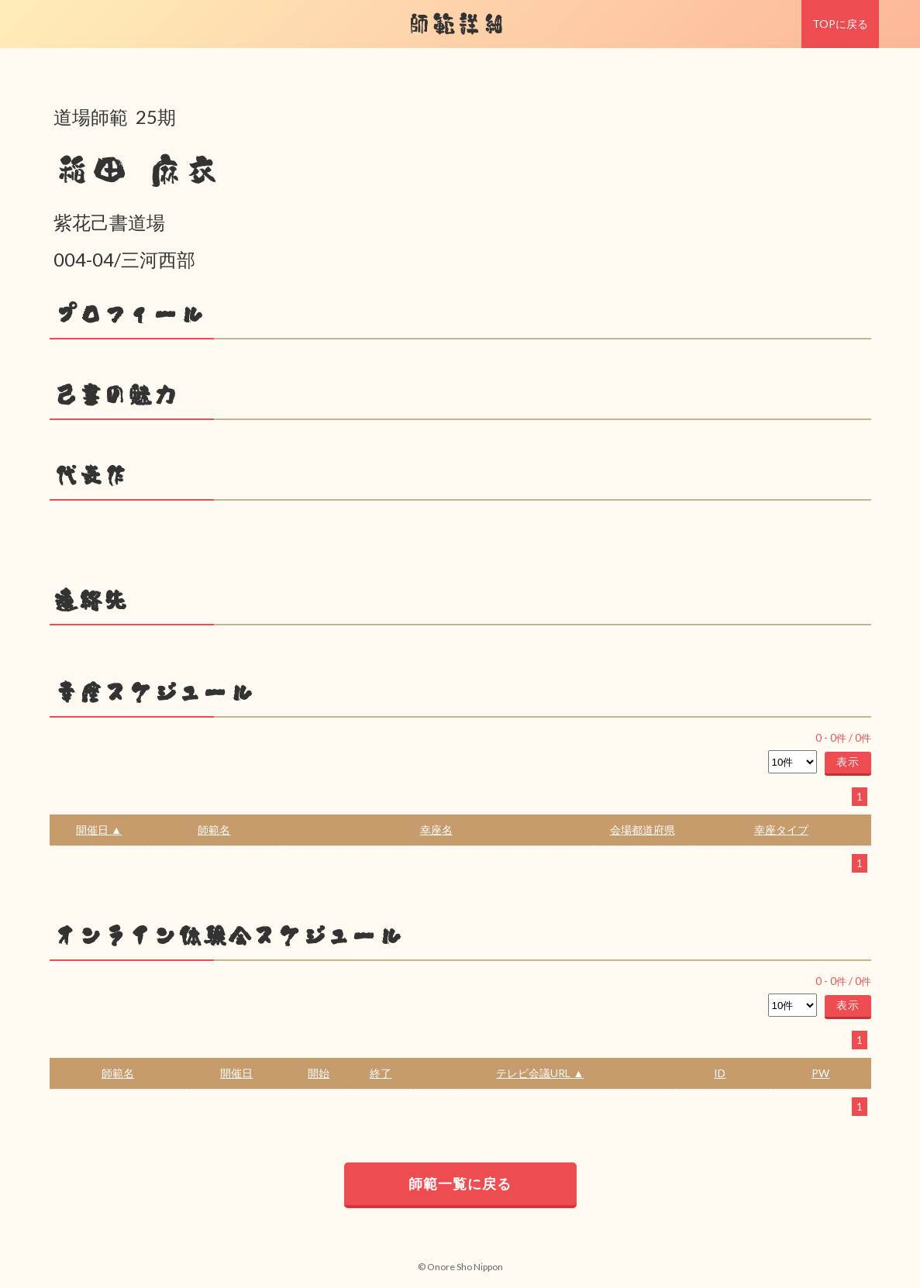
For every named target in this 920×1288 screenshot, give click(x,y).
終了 (380, 1073)
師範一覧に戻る (460, 1183)
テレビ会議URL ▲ (540, 1073)
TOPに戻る (840, 23)
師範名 (214, 829)
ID (719, 1073)
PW (820, 1073)
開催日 (236, 1073)
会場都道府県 (642, 829)
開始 (318, 1073)
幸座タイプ (781, 829)
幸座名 (436, 829)
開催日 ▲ (99, 829)
